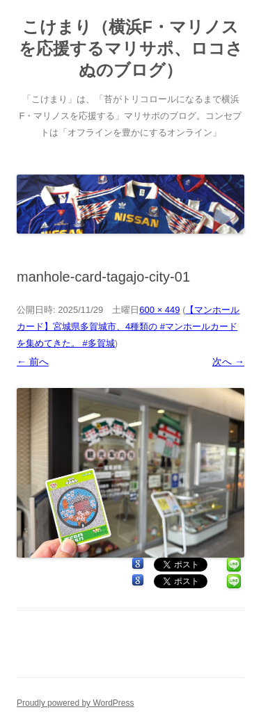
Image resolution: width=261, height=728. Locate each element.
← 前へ (33, 361)
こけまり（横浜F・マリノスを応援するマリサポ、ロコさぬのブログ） (131, 48)
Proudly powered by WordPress (75, 703)
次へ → (228, 361)
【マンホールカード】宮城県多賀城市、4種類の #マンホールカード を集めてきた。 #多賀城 (128, 326)
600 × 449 (159, 310)
